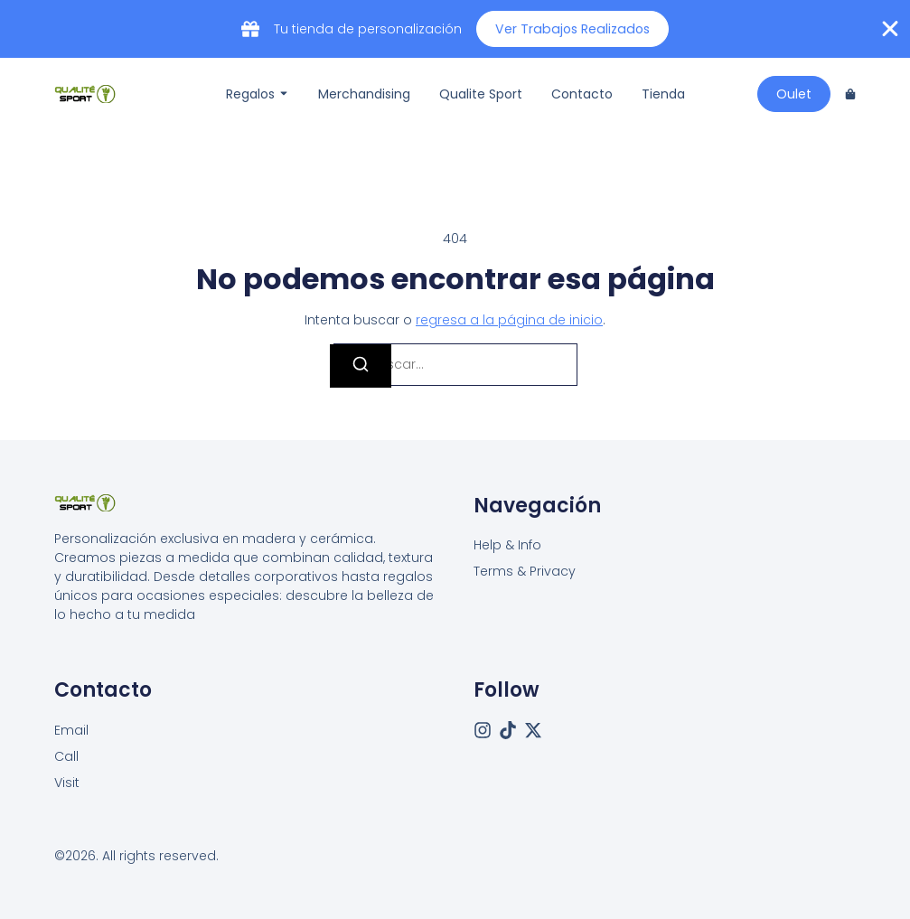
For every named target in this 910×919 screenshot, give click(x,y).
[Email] (71, 729)
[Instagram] (483, 729)
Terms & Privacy (525, 571)
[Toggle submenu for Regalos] (282, 94)
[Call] (66, 755)
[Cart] (850, 94)
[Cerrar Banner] (890, 29)
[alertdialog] (455, 29)
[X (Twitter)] (533, 729)
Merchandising (364, 94)
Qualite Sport (480, 94)
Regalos (250, 94)
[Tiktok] (508, 729)
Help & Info (507, 545)
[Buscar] (360, 366)
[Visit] (67, 782)
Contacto (582, 94)
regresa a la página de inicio (509, 320)
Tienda (663, 94)
